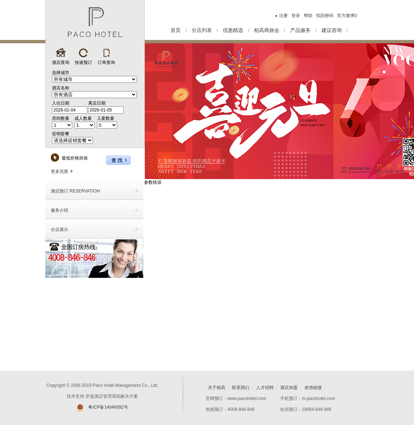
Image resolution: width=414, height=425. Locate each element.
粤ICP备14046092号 (102, 407)
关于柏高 (216, 387)
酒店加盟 (289, 387)
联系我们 (240, 387)
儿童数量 (105, 118)
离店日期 (97, 103)
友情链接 (313, 387)
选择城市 (60, 72)
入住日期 (60, 103)
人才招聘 (265, 387)
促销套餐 (60, 133)
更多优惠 (62, 171)
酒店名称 (60, 87)
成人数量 (83, 118)
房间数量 (60, 118)
